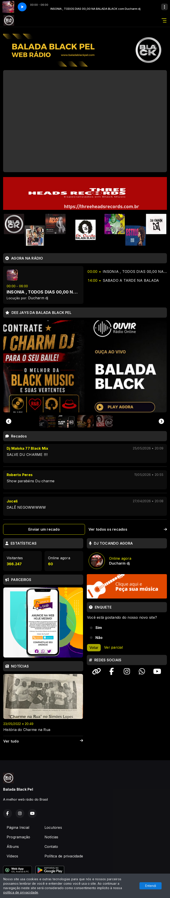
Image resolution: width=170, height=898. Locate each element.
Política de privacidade (63, 856)
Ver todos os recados (128, 529)
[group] (85, 366)
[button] (47, 421)
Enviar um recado (44, 529)
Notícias (51, 837)
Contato (51, 846)
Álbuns (13, 846)
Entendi (150, 886)
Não (99, 637)
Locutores (53, 827)
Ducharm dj (38, 298)
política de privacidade (20, 892)
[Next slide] (161, 421)
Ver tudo (43, 741)
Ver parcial (113, 647)
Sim (98, 627)
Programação (18, 837)
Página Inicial (18, 827)
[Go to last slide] (8, 421)
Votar (93, 647)
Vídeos (12, 856)
